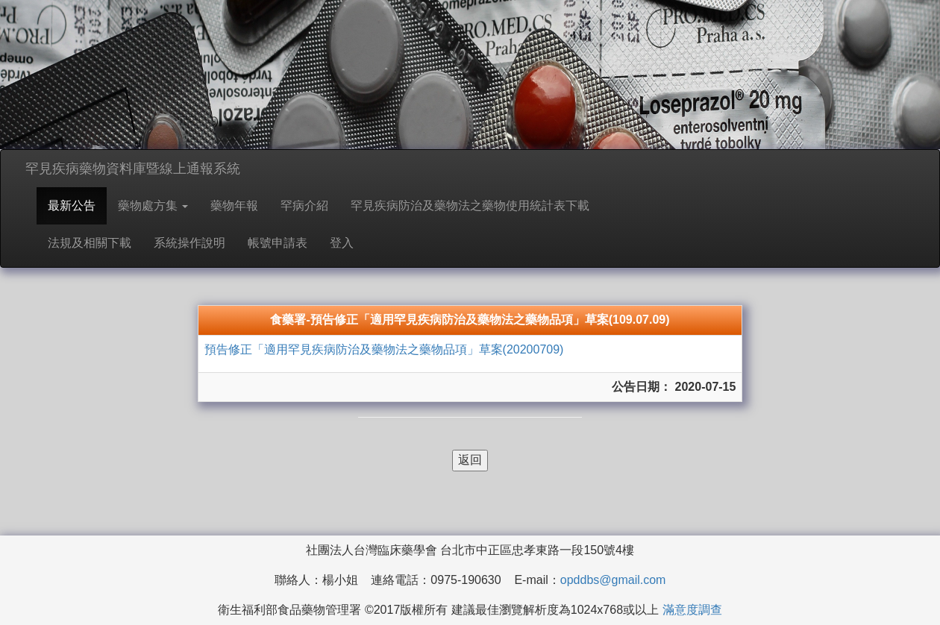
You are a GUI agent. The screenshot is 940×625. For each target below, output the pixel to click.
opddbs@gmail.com (613, 580)
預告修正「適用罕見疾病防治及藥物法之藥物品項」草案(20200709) (384, 349)
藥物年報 (234, 205)
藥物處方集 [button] (153, 205)
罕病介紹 (304, 205)
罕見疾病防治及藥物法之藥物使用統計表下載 (470, 205)
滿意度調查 (692, 609)
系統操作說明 (189, 242)
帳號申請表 (277, 242)
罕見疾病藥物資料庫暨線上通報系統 (132, 168)
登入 (342, 242)
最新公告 (71, 205)
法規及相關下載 (89, 242)
